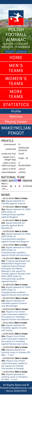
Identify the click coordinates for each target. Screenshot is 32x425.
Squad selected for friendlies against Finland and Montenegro (14, 303)
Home (16, 57)
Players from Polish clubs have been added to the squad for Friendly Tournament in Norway (14, 364)
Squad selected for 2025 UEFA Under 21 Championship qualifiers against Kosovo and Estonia (16, 291)
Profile (16, 111)
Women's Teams (16, 81)
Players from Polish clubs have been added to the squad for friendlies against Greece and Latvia (14, 340)
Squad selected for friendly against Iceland (13, 202)
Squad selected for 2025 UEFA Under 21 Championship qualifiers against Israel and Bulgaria (16, 238)
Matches (16, 116)
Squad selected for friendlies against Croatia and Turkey (14, 328)
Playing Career (16, 122)
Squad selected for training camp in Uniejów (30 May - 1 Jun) (15, 352)
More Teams (16, 94)
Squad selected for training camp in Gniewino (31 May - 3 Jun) (14, 377)
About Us (9, 51)
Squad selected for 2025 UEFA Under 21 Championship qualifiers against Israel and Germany (16, 251)
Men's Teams (16, 68)
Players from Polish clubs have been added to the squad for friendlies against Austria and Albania (15, 315)
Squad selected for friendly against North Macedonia (13, 225)
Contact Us (21, 51)
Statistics (16, 104)
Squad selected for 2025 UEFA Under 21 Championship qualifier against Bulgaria (16, 213)
